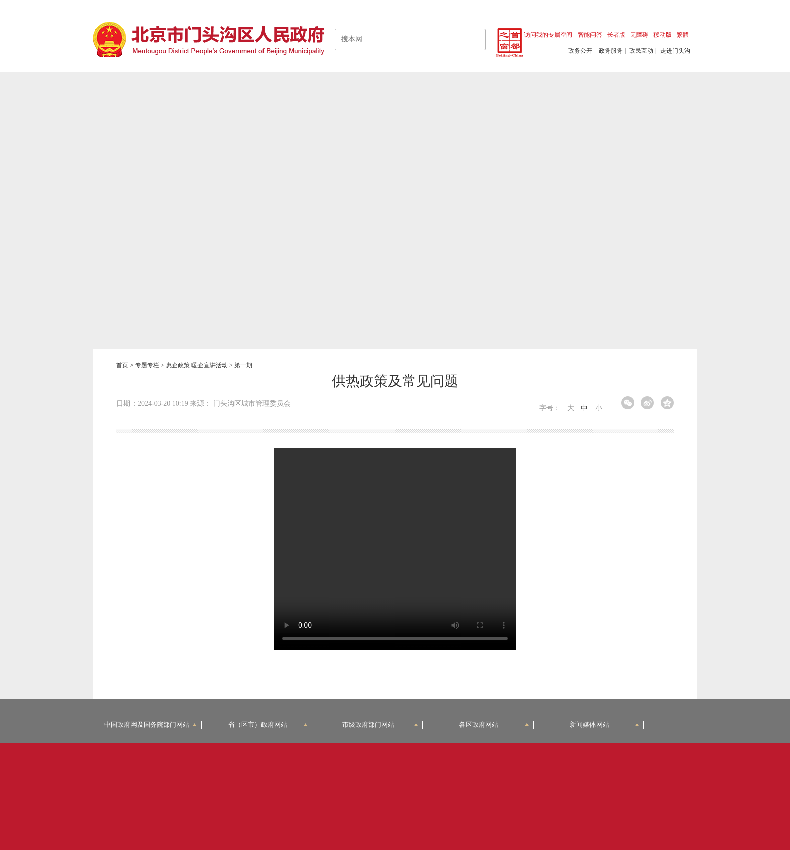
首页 (122, 365)
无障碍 (639, 34)
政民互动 (641, 50)
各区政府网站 (494, 724)
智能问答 (590, 34)
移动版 (662, 34)
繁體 (683, 34)
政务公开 (580, 50)
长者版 (616, 34)
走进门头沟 (675, 50)
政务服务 (611, 50)
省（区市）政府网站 (268, 724)
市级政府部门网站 (380, 724)
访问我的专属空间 (548, 34)
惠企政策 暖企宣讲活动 (197, 365)
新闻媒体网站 (605, 724)
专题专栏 (147, 365)
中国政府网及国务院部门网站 (150, 724)
